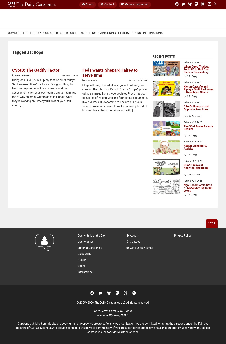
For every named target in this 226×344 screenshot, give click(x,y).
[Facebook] (177, 5)
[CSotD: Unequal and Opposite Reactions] (166, 109)
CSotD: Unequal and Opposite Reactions (196, 108)
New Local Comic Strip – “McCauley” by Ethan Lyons (198, 188)
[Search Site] (216, 5)
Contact (107, 4)
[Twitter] (183, 5)
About (87, 4)
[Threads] (203, 5)
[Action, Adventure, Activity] (166, 148)
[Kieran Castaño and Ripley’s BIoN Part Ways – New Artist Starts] (166, 89)
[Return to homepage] (46, 257)
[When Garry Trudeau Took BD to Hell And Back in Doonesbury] (166, 69)
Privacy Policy (183, 235)
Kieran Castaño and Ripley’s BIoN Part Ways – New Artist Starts (198, 89)
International (153, 33)
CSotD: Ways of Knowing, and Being (196, 166)
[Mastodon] (196, 5)
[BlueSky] (190, 5)
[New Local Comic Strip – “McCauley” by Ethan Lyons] (166, 187)
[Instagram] (209, 5)
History (124, 33)
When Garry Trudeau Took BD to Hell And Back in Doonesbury (196, 69)
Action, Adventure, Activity (195, 147)
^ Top (211, 223)
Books (136, 33)
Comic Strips (52, 33)
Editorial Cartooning (80, 33)
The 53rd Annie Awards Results (198, 128)
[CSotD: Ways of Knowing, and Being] (166, 167)
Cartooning (107, 33)
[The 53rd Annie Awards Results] (166, 129)
